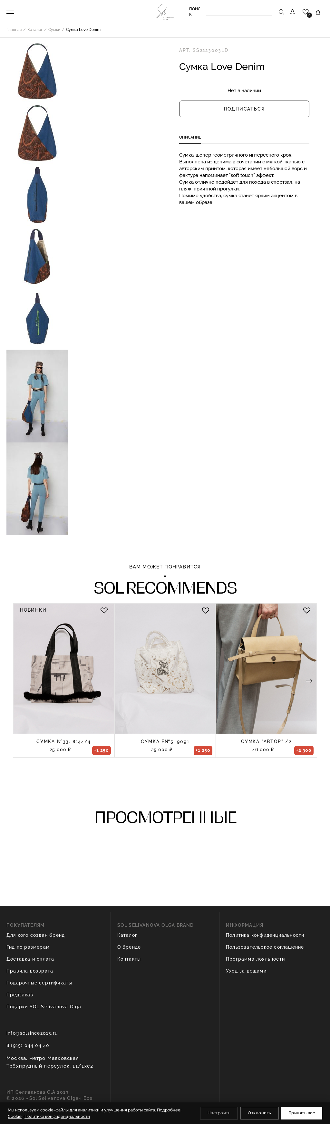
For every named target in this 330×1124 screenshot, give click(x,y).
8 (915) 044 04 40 (27, 1045)
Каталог (127, 935)
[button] (309, 681)
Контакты (129, 959)
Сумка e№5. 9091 (165, 741)
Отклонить (259, 1112)
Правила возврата (29, 971)
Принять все (301, 1112)
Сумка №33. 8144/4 (63, 741)
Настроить (219, 1112)
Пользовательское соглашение (265, 947)
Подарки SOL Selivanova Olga (43, 1006)
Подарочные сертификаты (39, 982)
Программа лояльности (255, 959)
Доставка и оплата (30, 959)
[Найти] (281, 12)
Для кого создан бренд (35, 935)
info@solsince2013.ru (32, 1033)
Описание (190, 137)
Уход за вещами (246, 971)
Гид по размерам (28, 947)
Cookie (15, 1116)
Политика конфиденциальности (265, 935)
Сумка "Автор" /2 (266, 741)
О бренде (129, 947)
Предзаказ (19, 994)
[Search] (239, 11)
